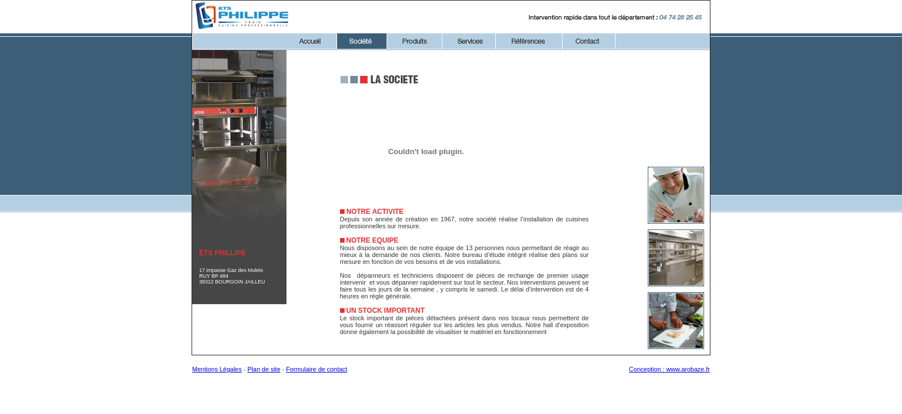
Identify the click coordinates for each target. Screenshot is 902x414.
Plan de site (263, 369)
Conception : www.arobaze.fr (669, 369)
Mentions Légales (217, 369)
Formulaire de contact (316, 369)
